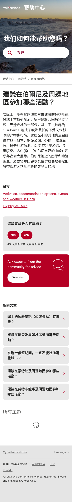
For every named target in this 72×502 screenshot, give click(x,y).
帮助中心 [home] (34, 8)
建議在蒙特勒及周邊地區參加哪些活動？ (33, 373)
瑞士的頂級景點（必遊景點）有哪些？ (33, 319)
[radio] (13, 235)
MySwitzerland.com (15, 452)
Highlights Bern (15, 206)
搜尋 (20, 53)
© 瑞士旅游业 (15, 464)
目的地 (22, 78)
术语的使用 (38, 464)
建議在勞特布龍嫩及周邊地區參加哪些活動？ (33, 391)
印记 (52, 464)
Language (60, 452)
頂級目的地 (38, 78)
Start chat (18, 277)
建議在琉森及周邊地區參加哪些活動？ (33, 337)
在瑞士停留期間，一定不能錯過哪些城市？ (33, 355)
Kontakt (7, 470)
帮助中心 (9, 78)
